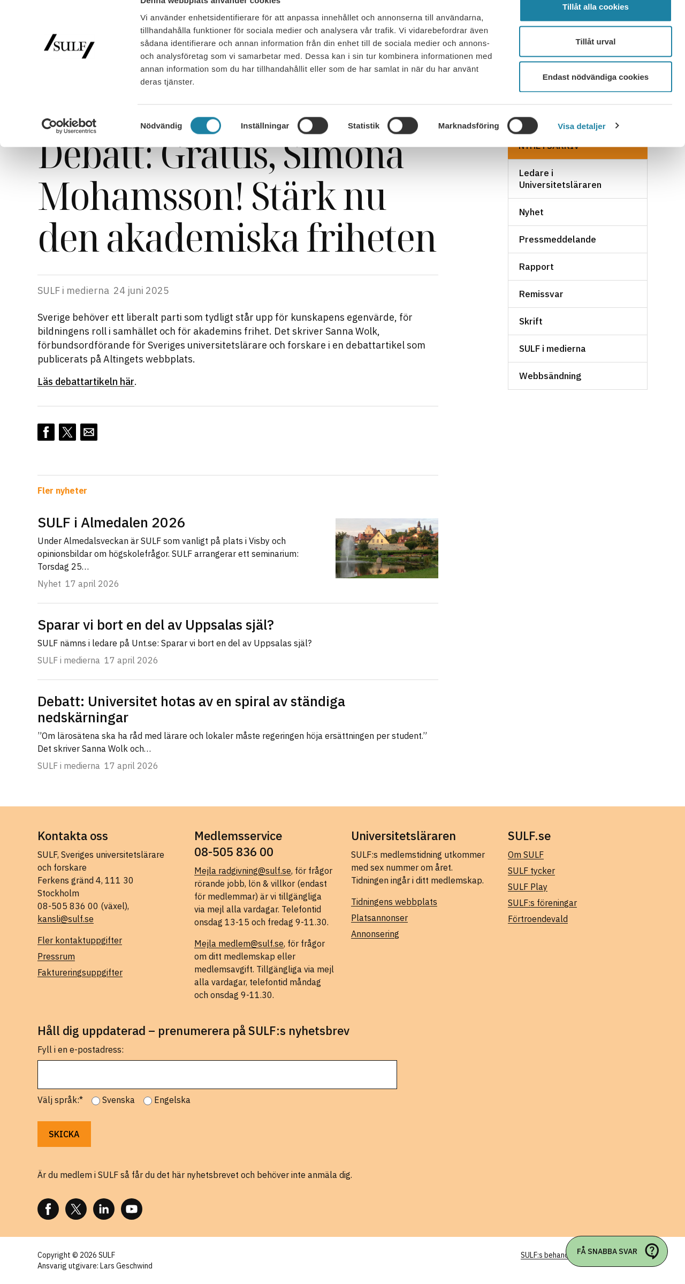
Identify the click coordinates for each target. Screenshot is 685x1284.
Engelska (172, 1099)
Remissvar (541, 294)
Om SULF (526, 854)
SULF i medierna (552, 348)
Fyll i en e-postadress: (80, 1049)
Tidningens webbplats (394, 901)
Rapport (536, 267)
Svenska (118, 1099)
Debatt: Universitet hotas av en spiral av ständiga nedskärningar (191, 709)
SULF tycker (531, 870)
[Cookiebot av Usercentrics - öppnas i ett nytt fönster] (69, 148)
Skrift (531, 321)
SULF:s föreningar (542, 902)
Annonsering (375, 933)
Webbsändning (550, 376)
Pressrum (56, 956)
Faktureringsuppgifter (80, 972)
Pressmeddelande (557, 239)
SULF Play (527, 886)
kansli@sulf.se (65, 918)
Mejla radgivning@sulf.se (242, 870)
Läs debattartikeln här (85, 381)
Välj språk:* (60, 1099)
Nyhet (531, 212)
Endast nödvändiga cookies (596, 98)
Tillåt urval (596, 63)
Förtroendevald (538, 918)
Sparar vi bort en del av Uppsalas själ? (155, 624)
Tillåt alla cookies (595, 28)
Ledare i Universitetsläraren (560, 179)
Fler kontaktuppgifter (79, 940)
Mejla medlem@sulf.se (239, 943)
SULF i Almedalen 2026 (111, 522)
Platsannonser (379, 917)
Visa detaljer (581, 147)
